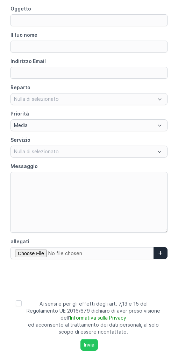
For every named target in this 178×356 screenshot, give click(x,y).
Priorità (19, 114)
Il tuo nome (23, 35)
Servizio (20, 140)
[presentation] (89, 278)
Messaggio (24, 166)
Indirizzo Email (28, 61)
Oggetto (20, 9)
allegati (19, 241)
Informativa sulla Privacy (98, 318)
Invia (89, 345)
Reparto (20, 87)
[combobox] (89, 99)
